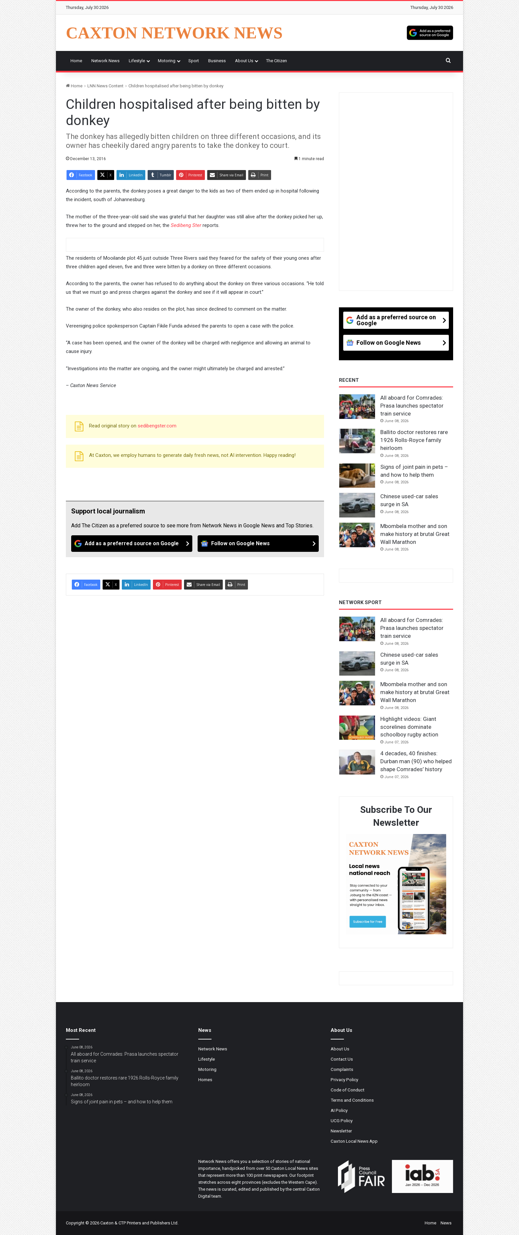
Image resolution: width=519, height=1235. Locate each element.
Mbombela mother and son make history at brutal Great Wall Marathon (414, 534)
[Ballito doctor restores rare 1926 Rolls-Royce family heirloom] (357, 441)
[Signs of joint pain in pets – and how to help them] (357, 475)
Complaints (342, 1069)
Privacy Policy (344, 1079)
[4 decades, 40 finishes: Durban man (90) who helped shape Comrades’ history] (357, 762)
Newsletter (341, 1130)
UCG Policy (342, 1120)
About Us (244, 60)
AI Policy (339, 1110)
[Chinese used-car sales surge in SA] (357, 505)
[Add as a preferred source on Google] (430, 32)
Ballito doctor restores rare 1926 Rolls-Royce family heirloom (414, 440)
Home (76, 60)
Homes (205, 1079)
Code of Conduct (347, 1089)
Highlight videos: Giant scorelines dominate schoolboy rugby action (409, 727)
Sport (193, 60)
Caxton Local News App (354, 1141)
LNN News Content (105, 85)
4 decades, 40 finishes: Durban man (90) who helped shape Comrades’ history (416, 761)
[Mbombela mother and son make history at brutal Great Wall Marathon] (357, 535)
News (446, 1222)
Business (217, 60)
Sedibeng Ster (186, 225)
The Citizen (276, 60)
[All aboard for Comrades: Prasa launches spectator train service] (357, 406)
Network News (105, 60)
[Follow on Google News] (258, 543)
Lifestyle (137, 60)
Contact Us (342, 1059)
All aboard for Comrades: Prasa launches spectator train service (412, 405)
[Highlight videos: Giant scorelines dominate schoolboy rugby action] (357, 727)
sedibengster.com (157, 426)
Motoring (166, 60)
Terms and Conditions (352, 1100)
